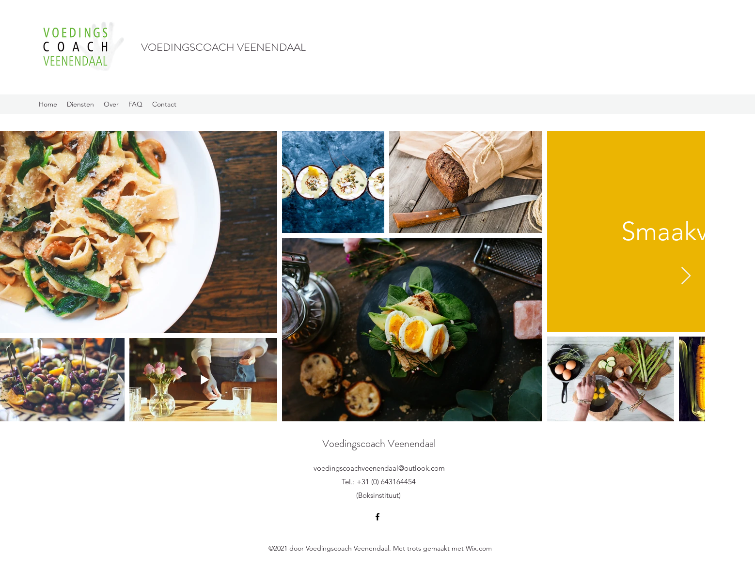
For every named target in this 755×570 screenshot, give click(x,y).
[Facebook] (377, 517)
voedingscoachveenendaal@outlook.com (379, 468)
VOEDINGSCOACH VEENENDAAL (223, 47)
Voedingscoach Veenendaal (379, 443)
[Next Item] (686, 276)
